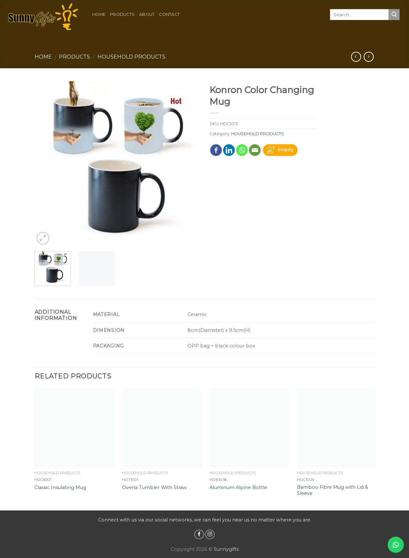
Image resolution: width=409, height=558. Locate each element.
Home (99, 14)
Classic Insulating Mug (60, 487)
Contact (169, 14)
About (146, 14)
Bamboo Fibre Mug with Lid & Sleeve (332, 490)
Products (122, 14)
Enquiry (285, 149)
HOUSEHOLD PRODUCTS (131, 57)
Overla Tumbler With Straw (154, 487)
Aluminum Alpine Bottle (238, 487)
